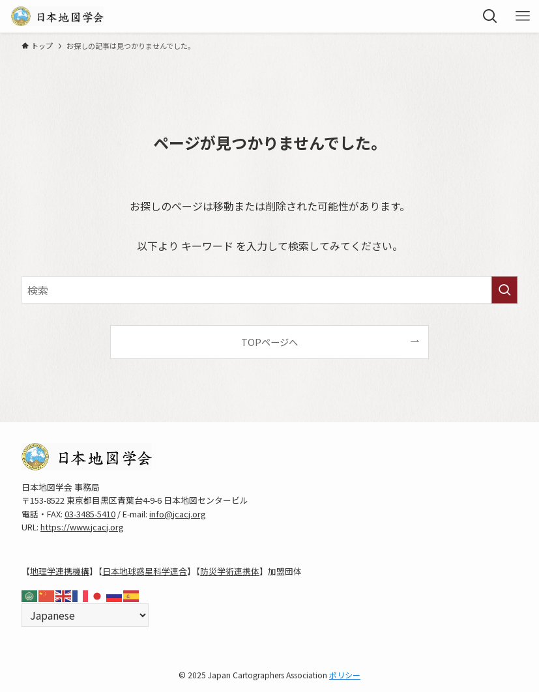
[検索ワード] (269, 290)
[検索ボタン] (490, 16)
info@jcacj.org (177, 514)
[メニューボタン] (522, 16)
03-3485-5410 (90, 514)
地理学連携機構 (59, 571)
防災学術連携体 (229, 571)
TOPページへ (269, 342)
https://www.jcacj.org (82, 527)
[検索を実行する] (504, 290)
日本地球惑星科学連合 (144, 571)
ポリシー (344, 674)
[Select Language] (85, 615)
